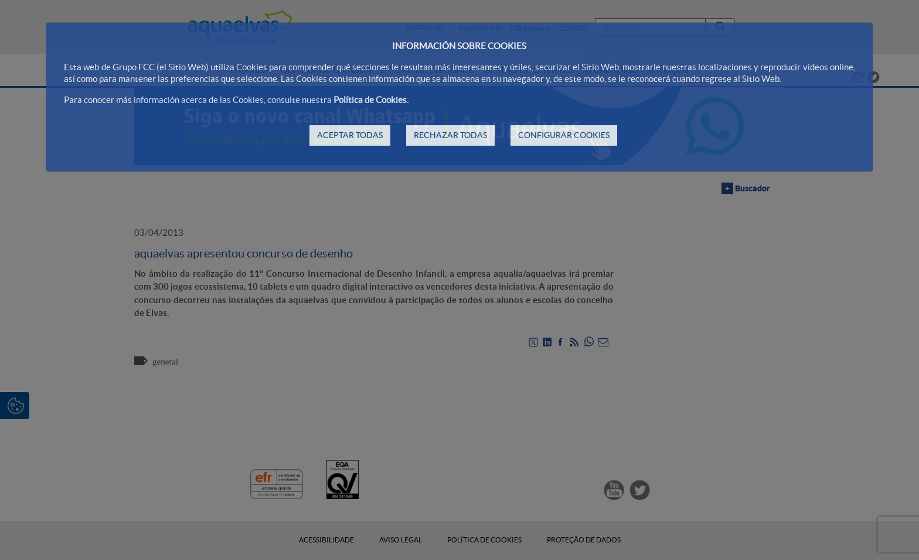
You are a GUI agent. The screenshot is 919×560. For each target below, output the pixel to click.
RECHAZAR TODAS (450, 135)
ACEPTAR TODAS (350, 135)
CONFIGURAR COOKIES (564, 135)
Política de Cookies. (371, 100)
